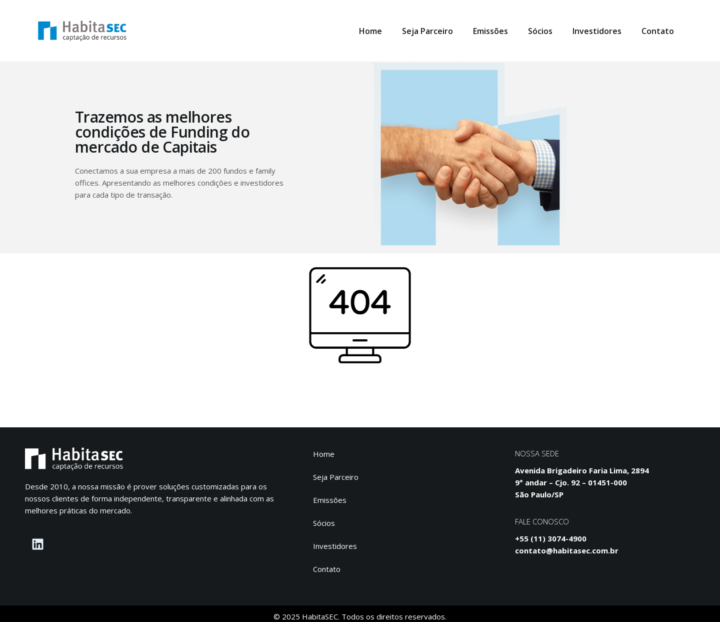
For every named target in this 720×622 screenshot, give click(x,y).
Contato (658, 31)
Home (370, 31)
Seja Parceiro (427, 31)
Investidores (597, 31)
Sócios (540, 31)
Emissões (490, 31)
